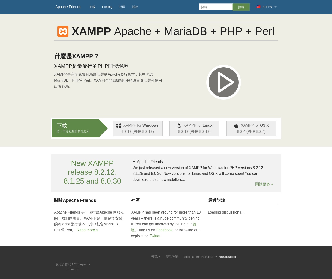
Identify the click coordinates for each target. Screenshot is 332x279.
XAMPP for (137, 128)
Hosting (107, 7)
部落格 (155, 256)
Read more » (87, 230)
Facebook (164, 230)
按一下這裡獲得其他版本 (73, 131)
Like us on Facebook (76, 257)
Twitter (155, 236)
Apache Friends (68, 7)
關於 (135, 7)
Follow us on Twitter (68, 257)
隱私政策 (172, 256)
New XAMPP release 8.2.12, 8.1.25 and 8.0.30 (92, 172)
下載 (92, 7)
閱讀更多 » (264, 184)
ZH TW (264, 7)
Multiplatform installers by (210, 256)
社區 (122, 7)
